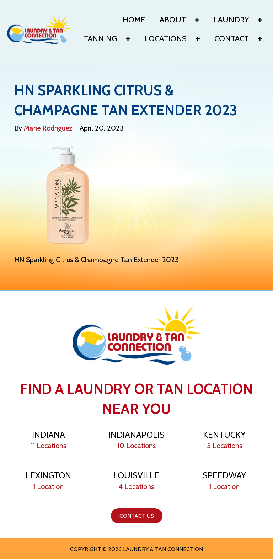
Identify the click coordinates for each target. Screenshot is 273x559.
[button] (197, 20)
